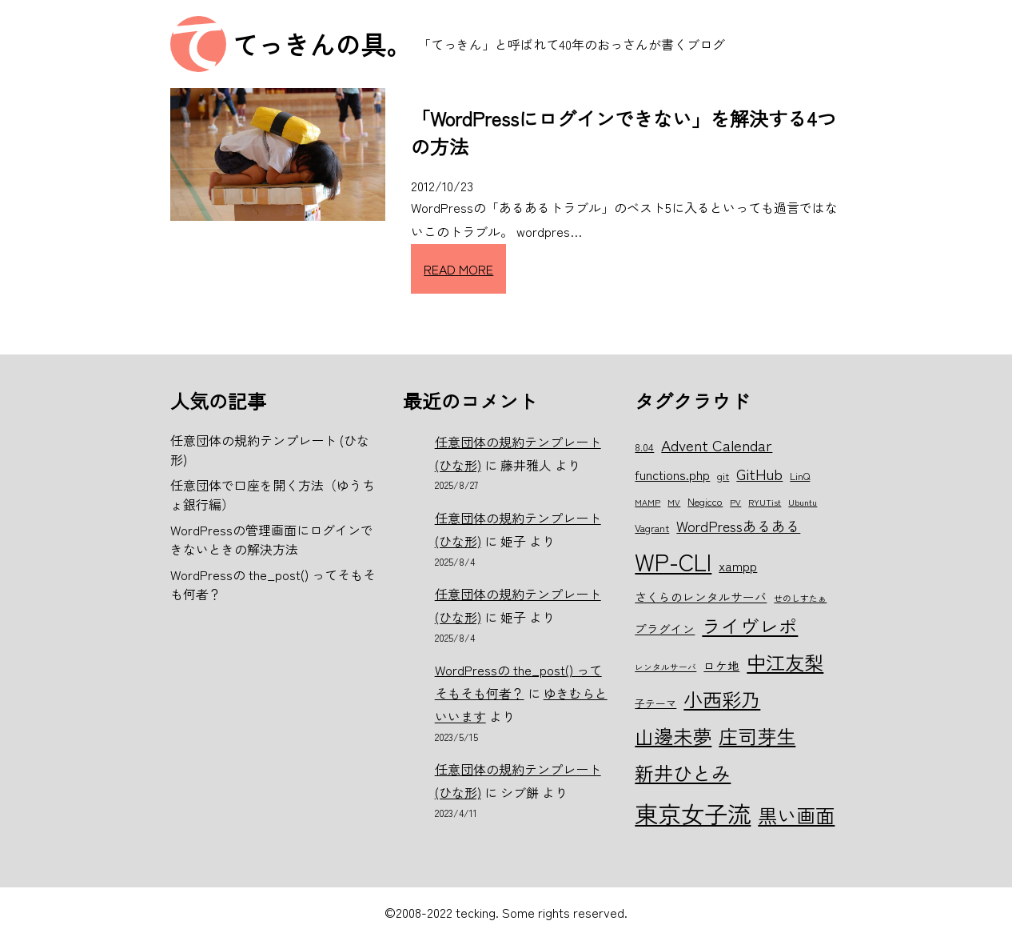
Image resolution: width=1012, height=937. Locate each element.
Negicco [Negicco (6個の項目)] (705, 501)
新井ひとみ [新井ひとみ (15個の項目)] (683, 773)
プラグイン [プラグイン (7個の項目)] (665, 628)
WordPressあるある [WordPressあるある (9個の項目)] (738, 525)
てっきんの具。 (322, 44)
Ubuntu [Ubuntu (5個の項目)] (802, 502)
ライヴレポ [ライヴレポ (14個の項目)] (750, 625)
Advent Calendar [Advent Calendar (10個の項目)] (716, 444)
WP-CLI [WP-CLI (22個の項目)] (673, 561)
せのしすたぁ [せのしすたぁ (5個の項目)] (800, 598)
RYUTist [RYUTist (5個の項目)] (764, 502)
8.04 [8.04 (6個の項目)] (644, 446)
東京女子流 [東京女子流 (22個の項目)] (693, 813)
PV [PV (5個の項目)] (735, 502)
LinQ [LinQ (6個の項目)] (800, 475)
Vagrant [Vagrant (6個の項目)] (652, 527)
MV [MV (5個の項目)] (673, 502)
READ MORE (458, 268)
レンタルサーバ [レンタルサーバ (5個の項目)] (665, 667)
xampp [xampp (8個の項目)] (738, 565)
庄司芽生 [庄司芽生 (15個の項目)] (757, 736)
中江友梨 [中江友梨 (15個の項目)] (785, 662)
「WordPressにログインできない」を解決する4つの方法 (623, 132)
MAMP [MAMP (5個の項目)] (647, 502)
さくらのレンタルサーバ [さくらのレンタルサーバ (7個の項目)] (701, 596)
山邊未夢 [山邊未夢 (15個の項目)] (673, 736)
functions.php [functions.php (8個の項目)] (672, 474)
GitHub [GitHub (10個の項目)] (759, 473)
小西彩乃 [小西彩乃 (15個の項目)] (721, 699)
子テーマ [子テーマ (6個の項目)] (655, 703)
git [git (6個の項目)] (723, 475)
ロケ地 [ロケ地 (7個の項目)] (721, 665)
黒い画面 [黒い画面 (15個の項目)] (796, 815)
